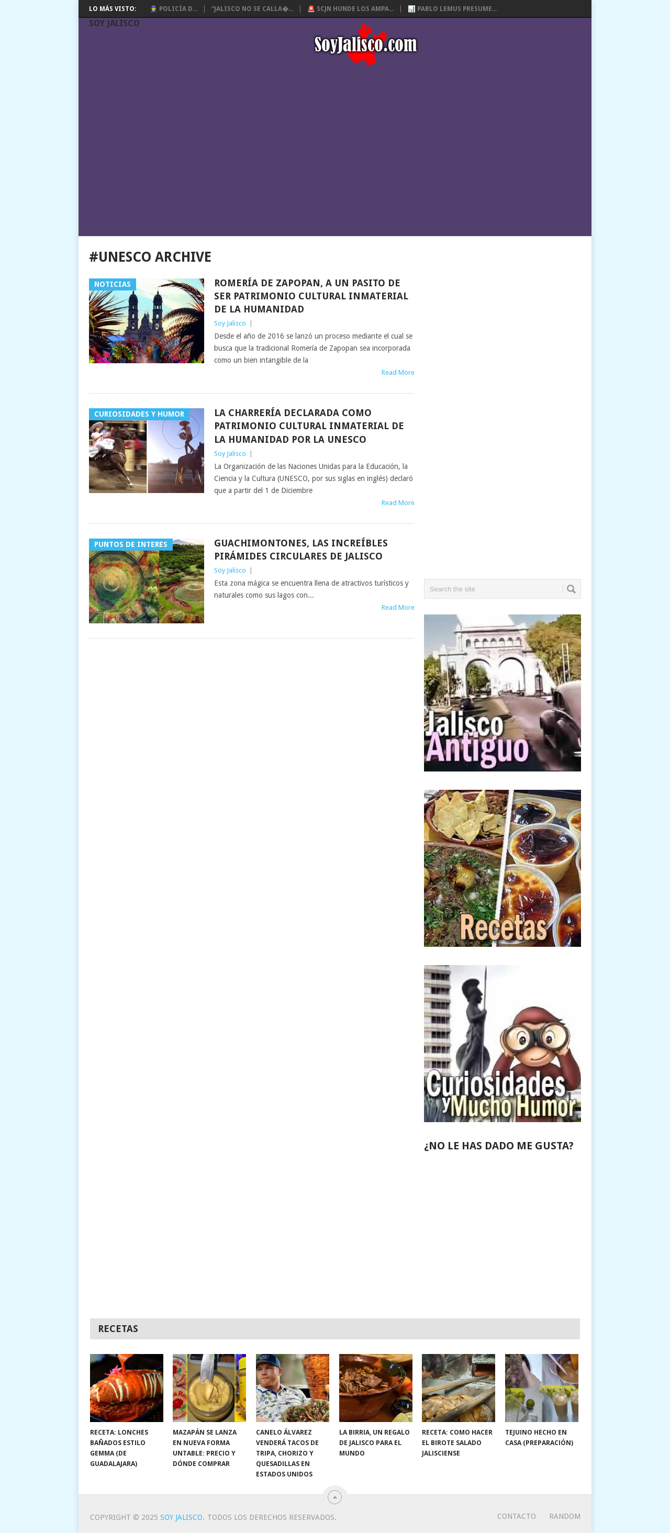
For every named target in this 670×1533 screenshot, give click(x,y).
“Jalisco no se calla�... (252, 9)
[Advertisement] (340, 153)
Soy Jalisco (114, 23)
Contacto (516, 1516)
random (564, 1516)
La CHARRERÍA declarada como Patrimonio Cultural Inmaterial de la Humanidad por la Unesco (309, 425)
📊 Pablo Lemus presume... (452, 9)
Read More (398, 372)
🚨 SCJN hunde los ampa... (350, 9)
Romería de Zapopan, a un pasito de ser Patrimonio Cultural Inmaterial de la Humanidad (311, 296)
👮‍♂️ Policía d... (173, 9)
